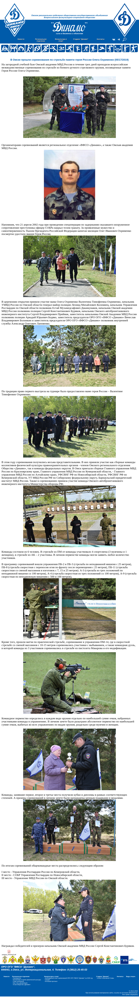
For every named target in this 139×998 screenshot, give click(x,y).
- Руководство (16, 978)
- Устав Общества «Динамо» (21, 984)
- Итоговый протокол (50, 981)
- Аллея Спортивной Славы (105, 978)
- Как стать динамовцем (19, 983)
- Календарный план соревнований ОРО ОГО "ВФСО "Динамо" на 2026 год (68, 978)
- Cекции (47, 980)
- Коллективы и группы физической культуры (26, 980)
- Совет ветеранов (18, 981)
